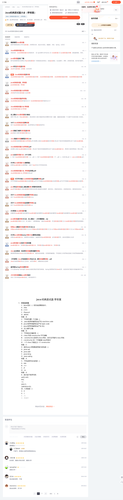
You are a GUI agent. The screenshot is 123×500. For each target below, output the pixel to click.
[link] (7, 7)
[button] (84, 31)
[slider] (13, 437)
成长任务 (105, 1)
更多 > (116, 18)
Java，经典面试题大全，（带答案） (16, 16)
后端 (13, 7)
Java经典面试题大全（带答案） (20, 13)
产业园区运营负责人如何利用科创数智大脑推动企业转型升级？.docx (104, 48)
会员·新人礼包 (90, 2)
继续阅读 (50, 406)
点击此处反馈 (95, 61)
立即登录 (64, 17)
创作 (116, 2)
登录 (78, 2)
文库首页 (7, 7)
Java (18, 7)
